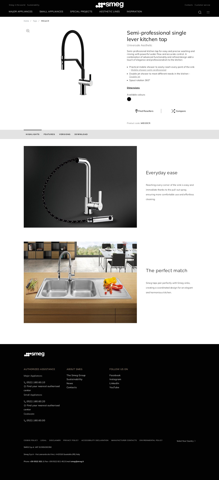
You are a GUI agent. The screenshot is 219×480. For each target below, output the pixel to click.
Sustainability (33, 5)
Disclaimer (54, 440)
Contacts (189, 5)
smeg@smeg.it (77, 461)
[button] (28, 30)
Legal (44, 440)
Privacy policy (70, 440)
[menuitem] (21, 11)
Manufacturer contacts (124, 440)
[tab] (33, 134)
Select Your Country (185, 441)
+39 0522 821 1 (37, 461)
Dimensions (133, 87)
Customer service (202, 5)
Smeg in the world (17, 5)
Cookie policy (31, 440)
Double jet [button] (134, 76)
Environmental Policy (151, 440)
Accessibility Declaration (95, 440)
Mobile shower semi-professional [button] (148, 69)
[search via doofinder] (200, 12)
